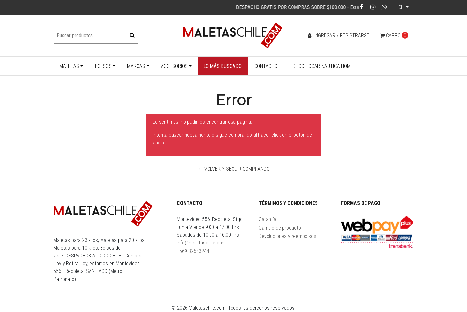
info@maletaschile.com (201, 243)
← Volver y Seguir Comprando (233, 169)
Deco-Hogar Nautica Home (323, 66)
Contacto (265, 66)
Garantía (267, 219)
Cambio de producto (280, 228)
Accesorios (174, 66)
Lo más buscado (222, 66)
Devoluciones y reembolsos (287, 236)
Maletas (69, 66)
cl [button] (401, 7)
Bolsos (103, 66)
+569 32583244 (193, 251)
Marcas (136, 66)
